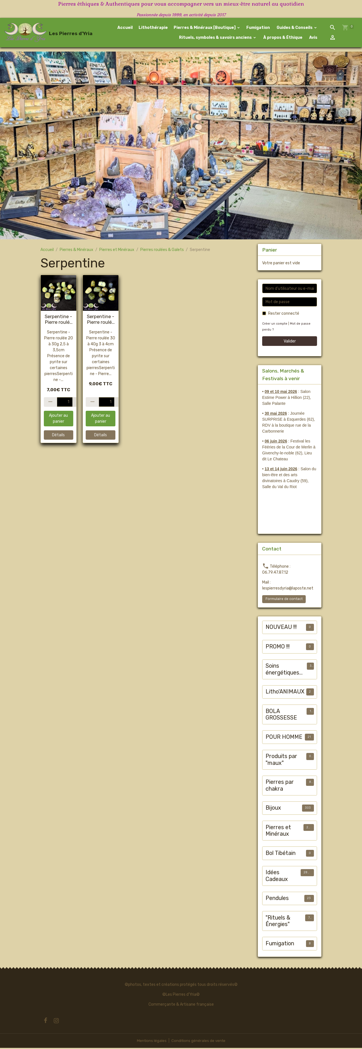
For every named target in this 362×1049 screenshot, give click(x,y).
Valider (290, 342)
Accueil (125, 28)
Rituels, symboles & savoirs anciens (215, 38)
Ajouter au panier (58, 419)
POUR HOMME (284, 738)
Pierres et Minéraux (116, 250)
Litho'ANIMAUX (285, 693)
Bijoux (273, 809)
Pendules (277, 899)
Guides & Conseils (294, 28)
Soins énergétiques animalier (282, 670)
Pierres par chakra (280, 786)
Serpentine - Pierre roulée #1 (58, 320)
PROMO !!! (278, 647)
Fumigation (258, 28)
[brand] (36, 33)
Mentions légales (151, 1041)
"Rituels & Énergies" (278, 922)
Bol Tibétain (281, 854)
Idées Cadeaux (277, 877)
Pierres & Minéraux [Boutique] (205, 28)
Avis (312, 38)
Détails (58, 436)
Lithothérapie (153, 28)
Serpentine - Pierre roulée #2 (100, 320)
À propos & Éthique (282, 38)
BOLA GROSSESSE (281, 715)
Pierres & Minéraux (76, 250)
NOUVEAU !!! (281, 628)
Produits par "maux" (281, 760)
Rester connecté (283, 314)
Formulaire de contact (284, 600)
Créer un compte (275, 325)
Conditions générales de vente (198, 1041)
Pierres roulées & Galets (162, 250)
